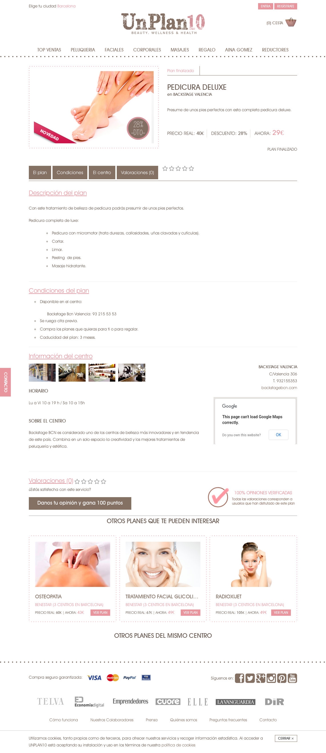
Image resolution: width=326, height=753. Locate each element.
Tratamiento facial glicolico (163, 596)
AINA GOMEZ (238, 50)
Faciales (114, 50)
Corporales (147, 50)
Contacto (268, 720)
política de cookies (178, 745)
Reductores (275, 50)
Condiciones (70, 172)
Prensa (152, 720)
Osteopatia (48, 596)
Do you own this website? (241, 435)
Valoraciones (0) (137, 172)
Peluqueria (83, 50)
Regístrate (285, 6)
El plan (40, 172)
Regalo (207, 50)
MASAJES (180, 50)
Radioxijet (229, 596)
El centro (102, 172)
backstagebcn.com (279, 387)
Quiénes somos (183, 720)
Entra (265, 6)
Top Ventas (49, 50)
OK (278, 435)
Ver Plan (100, 612)
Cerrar (286, 738)
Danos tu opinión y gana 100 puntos (80, 503)
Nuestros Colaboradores (111, 720)
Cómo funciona (63, 720)
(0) (275, 23)
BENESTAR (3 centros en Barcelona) (69, 604)
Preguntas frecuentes (228, 720)
